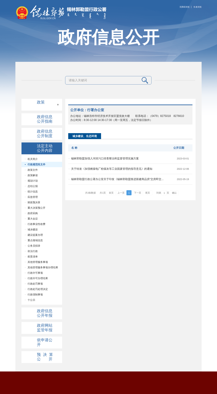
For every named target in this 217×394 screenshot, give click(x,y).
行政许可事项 (35, 272)
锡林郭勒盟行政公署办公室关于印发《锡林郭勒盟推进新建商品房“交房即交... (117, 179)
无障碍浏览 (184, 7)
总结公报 (33, 186)
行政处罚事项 (35, 283)
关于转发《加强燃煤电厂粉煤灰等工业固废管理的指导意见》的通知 (111, 168)
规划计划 (33, 180)
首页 (111, 192)
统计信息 (33, 191)
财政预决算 (34, 202)
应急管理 (33, 196)
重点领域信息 (35, 240)
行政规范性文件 (36, 164)
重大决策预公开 (36, 207)
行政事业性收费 (36, 224)
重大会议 (33, 218)
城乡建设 (33, 229)
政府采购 (33, 213)
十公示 (31, 299)
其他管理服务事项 (38, 262)
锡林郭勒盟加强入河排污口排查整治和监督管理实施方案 (105, 158)
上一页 (121, 192)
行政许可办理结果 (38, 278)
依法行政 (33, 251)
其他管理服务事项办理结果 (43, 267)
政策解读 (33, 175)
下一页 (137, 192)
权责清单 (33, 256)
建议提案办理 (35, 234)
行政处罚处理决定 (38, 289)
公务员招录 (34, 245)
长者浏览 (197, 7)
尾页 (147, 192)
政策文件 (33, 169)
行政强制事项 (35, 294)
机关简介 (33, 159)
